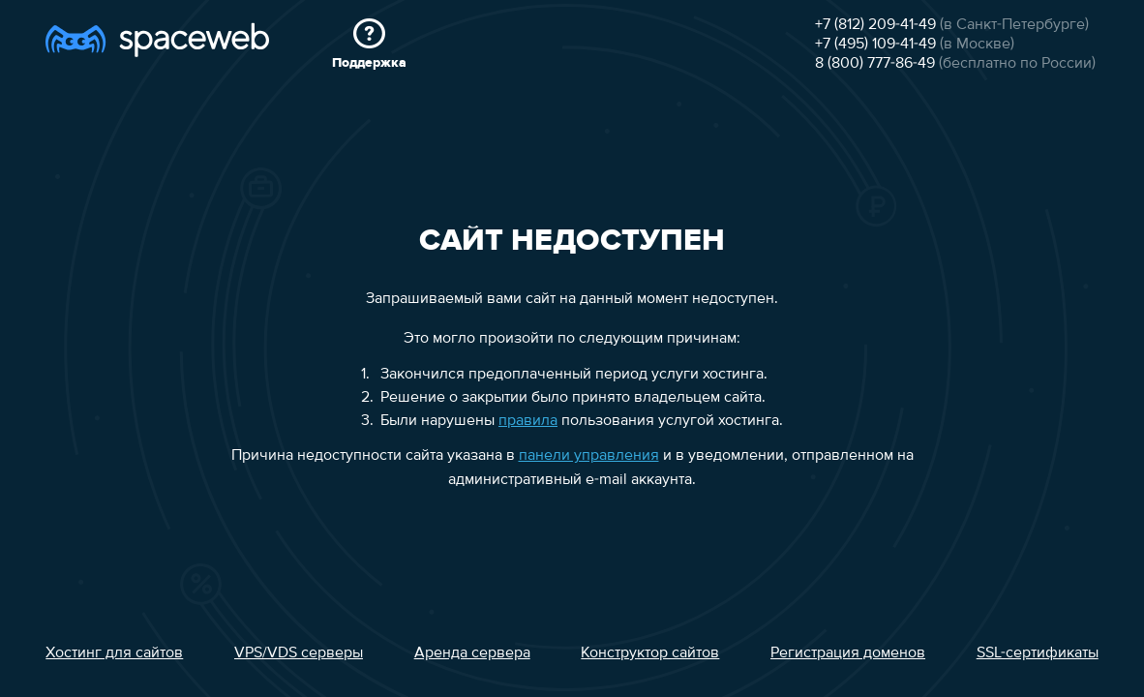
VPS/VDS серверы (298, 653)
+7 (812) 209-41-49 (875, 25)
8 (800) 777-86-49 (875, 64)
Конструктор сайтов (650, 653)
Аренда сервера (472, 653)
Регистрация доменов (847, 653)
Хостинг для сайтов (114, 653)
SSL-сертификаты (1038, 653)
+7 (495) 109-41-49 (875, 44)
